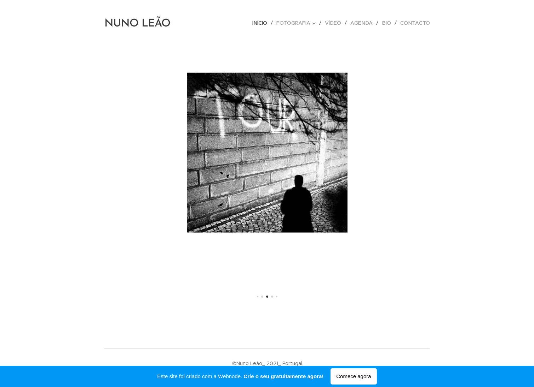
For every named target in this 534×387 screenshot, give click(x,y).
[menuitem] (266, 23)
